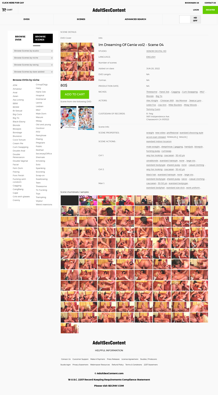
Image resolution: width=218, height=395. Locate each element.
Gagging (17, 186)
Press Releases (113, 359)
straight (150, 133)
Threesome (41, 186)
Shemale (40, 157)
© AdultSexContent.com (109, 373)
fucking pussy (153, 151)
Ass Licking (18, 100)
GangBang (18, 189)
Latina (39, 103)
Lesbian (39, 106)
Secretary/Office (44, 154)
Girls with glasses (21, 197)
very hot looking (154, 156)
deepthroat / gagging (172, 147)
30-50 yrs (162, 183)
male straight (153, 147)
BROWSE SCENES (40, 38)
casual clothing (196, 165)
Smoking (40, 161)
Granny (16, 200)
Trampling (41, 197)
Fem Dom (18, 168)
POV (38, 132)
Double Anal (19, 151)
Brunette (17, 136)
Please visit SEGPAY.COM (109, 386)
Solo (38, 165)
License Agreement (129, 359)
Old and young (43, 125)
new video (160, 133)
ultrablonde (152, 161)
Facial (16, 165)
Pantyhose (41, 136)
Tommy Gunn (153, 109)
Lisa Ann (162, 105)
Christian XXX (167, 101)
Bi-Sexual (17, 111)
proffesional (172, 133)
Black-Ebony (19, 122)
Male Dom (41, 114)
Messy (39, 121)
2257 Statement (151, 365)
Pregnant (40, 143)
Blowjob (17, 129)
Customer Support (81, 359)
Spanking (40, 168)
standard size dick (175, 188)
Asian (15, 96)
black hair (151, 175)
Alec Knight (152, 101)
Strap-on (40, 176)
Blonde (16, 125)
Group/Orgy (42, 85)
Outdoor (40, 128)
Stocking (40, 172)
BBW (15, 104)
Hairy (38, 88)
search (27, 10)
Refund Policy (118, 365)
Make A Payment (97, 359)
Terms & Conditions (133, 365)
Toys (38, 194)
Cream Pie (18, 144)
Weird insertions (44, 205)
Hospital (40, 96)
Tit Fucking (41, 190)
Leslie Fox (151, 105)
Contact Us (210, 3)
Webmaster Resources (100, 365)
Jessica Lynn (195, 101)
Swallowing (42, 179)
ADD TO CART (75, 94)
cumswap (166, 151)
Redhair (40, 150)
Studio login (65, 365)
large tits (190, 161)
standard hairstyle (169, 161)
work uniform (193, 188)
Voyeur (39, 201)
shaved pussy (173, 165)
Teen (38, 183)
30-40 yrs (180, 156)
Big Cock (17, 114)
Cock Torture (19, 140)
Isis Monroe (181, 101)
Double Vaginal (20, 161)
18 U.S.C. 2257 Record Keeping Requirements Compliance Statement (109, 380)
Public (39, 146)
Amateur (17, 89)
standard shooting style (191, 133)
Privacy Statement (80, 365)
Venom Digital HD (156, 51)
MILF (38, 110)
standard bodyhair (155, 188)
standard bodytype (155, 165)
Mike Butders (175, 105)
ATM (15, 85)
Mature (39, 117)
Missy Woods (190, 105)
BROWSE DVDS (20, 38)
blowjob (198, 147)
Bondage (17, 133)
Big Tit (16, 118)
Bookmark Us (192, 3)
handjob (188, 147)
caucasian (169, 156)
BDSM (16, 107)
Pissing (39, 139)
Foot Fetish (18, 176)
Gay (13, 3)
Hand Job (41, 92)
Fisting (16, 172)
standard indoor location (158, 142)
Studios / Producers (148, 359)
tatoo (184, 179)
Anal (15, 93)
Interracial (41, 99)
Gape (15, 193)
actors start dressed (156, 137)
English (150, 57)
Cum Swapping (20, 147)
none (181, 161)
